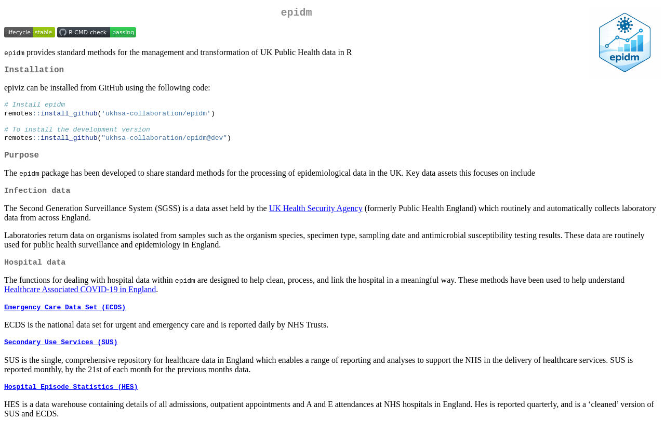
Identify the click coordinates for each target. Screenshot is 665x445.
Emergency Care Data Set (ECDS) (65, 321)
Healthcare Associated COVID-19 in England (80, 302)
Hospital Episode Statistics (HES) (71, 404)
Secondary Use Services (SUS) (60, 358)
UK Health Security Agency (316, 220)
